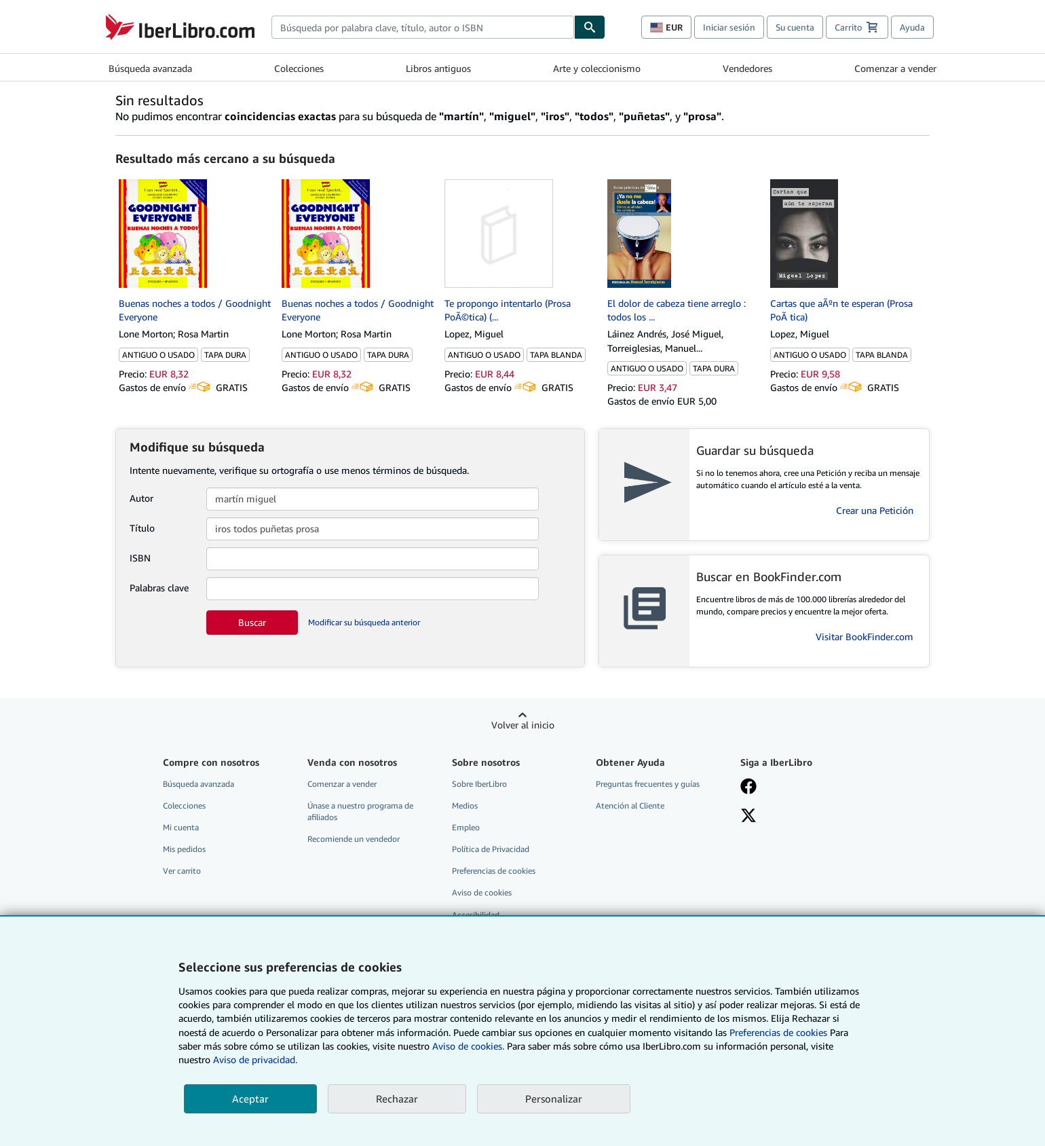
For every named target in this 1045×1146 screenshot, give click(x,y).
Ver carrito (182, 871)
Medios (465, 805)
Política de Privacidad (490, 849)
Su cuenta (795, 27)
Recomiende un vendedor (353, 839)
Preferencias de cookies (778, 1032)
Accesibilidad (475, 915)
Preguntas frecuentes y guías (648, 784)
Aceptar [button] (250, 1098)
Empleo (466, 827)
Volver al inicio (522, 725)
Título (142, 528)
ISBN (140, 557)
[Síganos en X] (748, 817)
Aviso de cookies (482, 892)
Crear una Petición (874, 510)
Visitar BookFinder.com (864, 636)
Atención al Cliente (630, 805)
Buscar (252, 622)
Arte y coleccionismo (597, 68)
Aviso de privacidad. (255, 1059)
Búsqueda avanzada (150, 68)
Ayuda (912, 27)
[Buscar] (590, 27)
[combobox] (422, 27)
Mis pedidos (184, 849)
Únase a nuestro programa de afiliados (360, 811)
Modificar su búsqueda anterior (364, 622)
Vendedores (747, 68)
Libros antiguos (438, 68)
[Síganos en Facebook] (748, 787)
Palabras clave (159, 587)
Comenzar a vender (895, 68)
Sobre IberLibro (479, 784)
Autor (141, 498)
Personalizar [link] (553, 1098)
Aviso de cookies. (468, 1046)
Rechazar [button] (397, 1098)
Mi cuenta (181, 827)
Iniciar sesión (729, 27)
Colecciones (299, 68)
